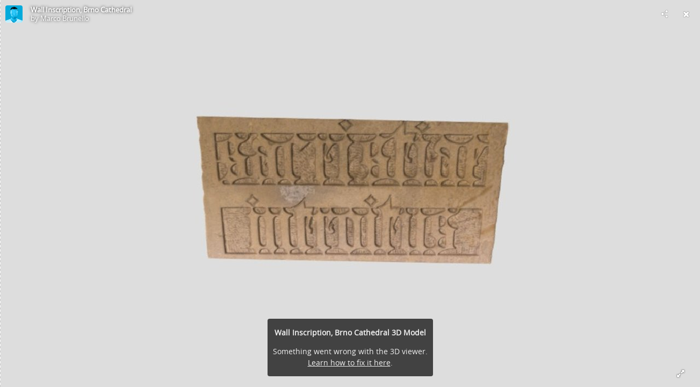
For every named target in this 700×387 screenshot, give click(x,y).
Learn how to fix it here (349, 362)
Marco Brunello (64, 18)
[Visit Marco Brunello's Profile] (14, 14)
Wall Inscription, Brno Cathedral (81, 10)
